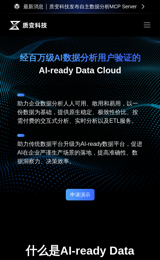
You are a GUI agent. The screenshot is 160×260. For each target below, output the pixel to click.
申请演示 (80, 195)
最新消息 (33, 6)
